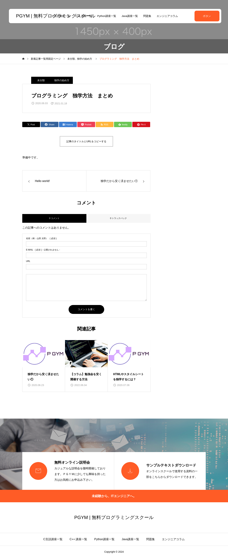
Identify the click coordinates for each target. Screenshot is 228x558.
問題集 (146, 15)
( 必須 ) (41, 238)
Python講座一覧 (105, 15)
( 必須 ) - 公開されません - (43, 250)
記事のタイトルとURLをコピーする (86, 141)
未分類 (41, 80)
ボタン (205, 15)
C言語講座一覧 (53, 539)
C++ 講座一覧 (78, 539)
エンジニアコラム (166, 15)
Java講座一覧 (129, 15)
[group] (43, 366)
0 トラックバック (118, 218)
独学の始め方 (61, 80)
